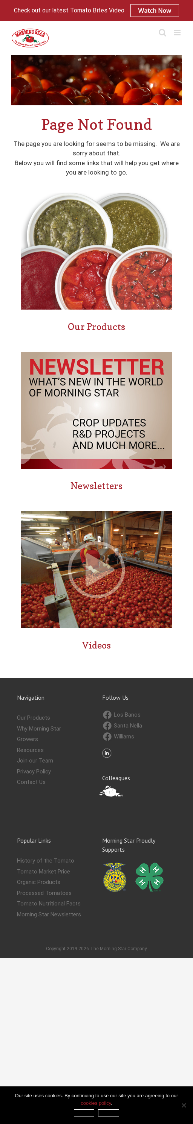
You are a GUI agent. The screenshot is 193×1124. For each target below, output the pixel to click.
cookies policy (96, 1103)
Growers (27, 739)
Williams (118, 736)
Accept (84, 1113)
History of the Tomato (45, 860)
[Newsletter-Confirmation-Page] (96, 354)
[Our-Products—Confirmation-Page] (96, 195)
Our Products (96, 326)
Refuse (108, 1113)
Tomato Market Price (43, 871)
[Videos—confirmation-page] (96, 514)
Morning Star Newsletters (49, 914)
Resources (30, 750)
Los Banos (122, 715)
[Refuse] (183, 1105)
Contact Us (31, 782)
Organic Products (38, 882)
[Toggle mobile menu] (178, 32)
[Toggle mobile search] (162, 32)
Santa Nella (122, 725)
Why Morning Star (39, 728)
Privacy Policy (34, 771)
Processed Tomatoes (44, 893)
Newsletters (96, 485)
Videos (96, 645)
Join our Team (35, 760)
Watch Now (155, 10)
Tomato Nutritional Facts (49, 903)
